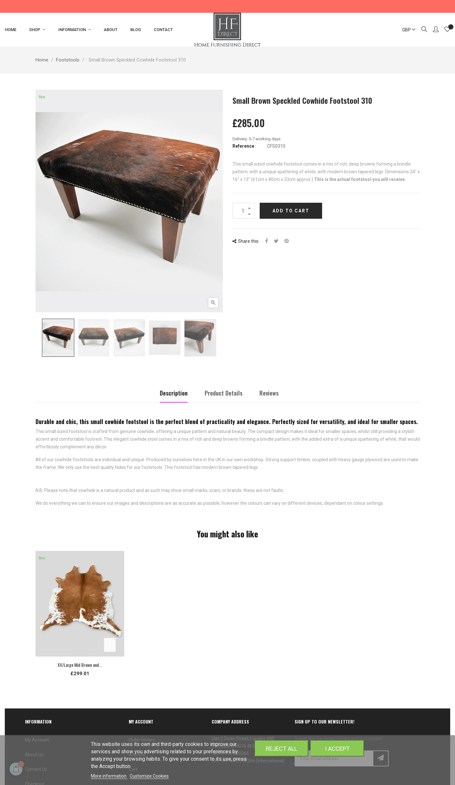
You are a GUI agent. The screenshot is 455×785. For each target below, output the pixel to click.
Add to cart (290, 210)
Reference (243, 146)
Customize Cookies (149, 776)
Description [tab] (174, 393)
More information (109, 776)
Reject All (281, 748)
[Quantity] (243, 211)
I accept (337, 748)
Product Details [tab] (223, 393)
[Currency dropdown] (406, 29)
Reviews (269, 393)
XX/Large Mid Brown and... (80, 664)
